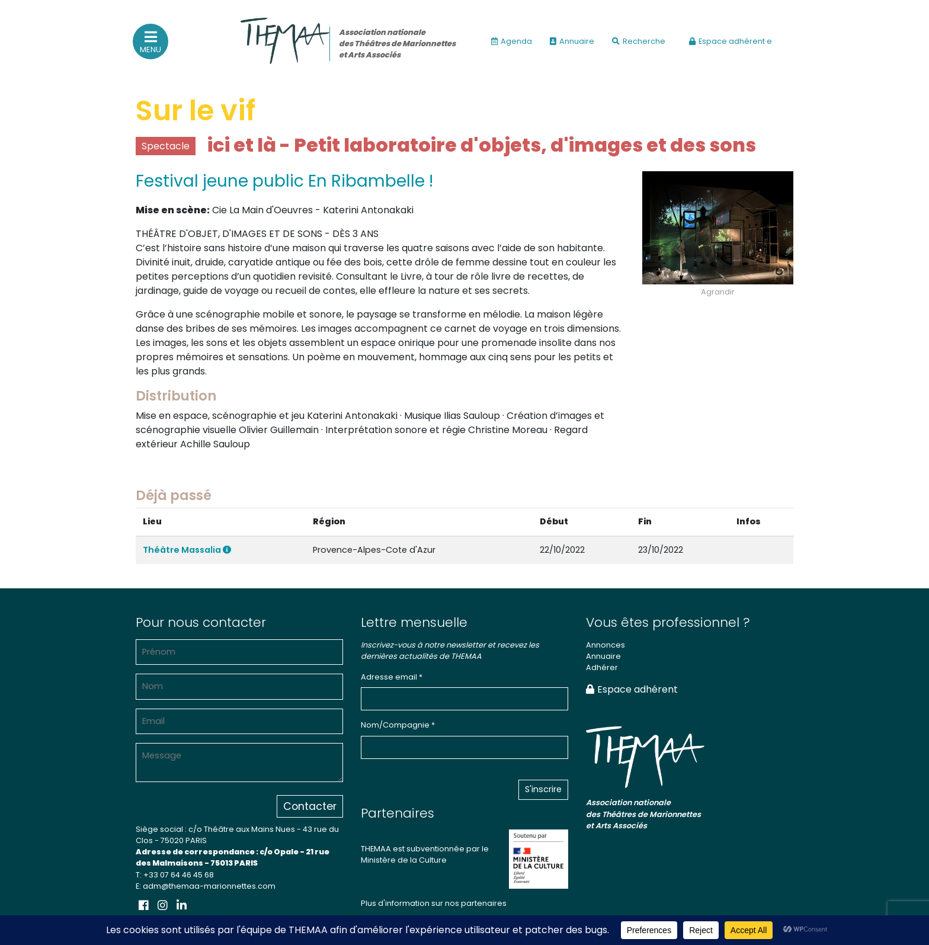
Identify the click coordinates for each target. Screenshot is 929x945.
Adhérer (602, 667)
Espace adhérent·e (730, 41)
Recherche (638, 41)
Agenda (511, 41)
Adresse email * (391, 677)
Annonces (605, 645)
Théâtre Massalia (187, 550)
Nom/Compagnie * (398, 725)
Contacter (310, 806)
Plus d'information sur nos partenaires (434, 903)
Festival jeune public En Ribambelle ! (284, 181)
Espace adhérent (632, 689)
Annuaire (572, 41)
